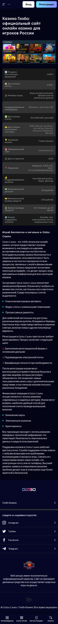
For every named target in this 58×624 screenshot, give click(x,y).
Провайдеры (7, 619)
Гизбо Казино (29, 502)
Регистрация (46, 4)
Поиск (51, 619)
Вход (28, 4)
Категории (22, 619)
